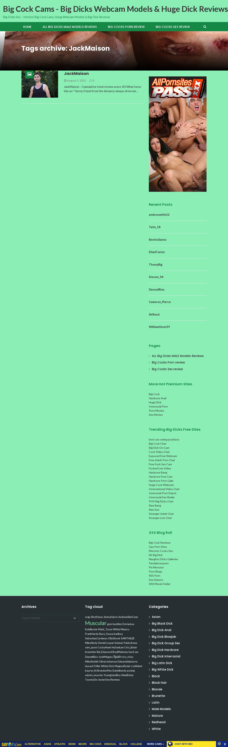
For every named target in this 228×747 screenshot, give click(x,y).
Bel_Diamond (104, 651)
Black (156, 676)
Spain (117, 656)
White (116, 629)
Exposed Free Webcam (163, 456)
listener (119, 642)
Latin (155, 702)
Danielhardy (119, 670)
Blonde (157, 689)
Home (27, 27)
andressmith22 (159, 214)
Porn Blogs (155, 571)
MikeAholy (91, 642)
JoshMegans (105, 656)
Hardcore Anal (157, 398)
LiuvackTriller (92, 666)
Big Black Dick (162, 623)
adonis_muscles (94, 675)
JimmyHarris (110, 617)
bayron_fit (91, 670)
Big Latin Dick (162, 663)
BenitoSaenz (158, 239)
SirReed (154, 314)
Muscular (96, 623)
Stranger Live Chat (160, 517)
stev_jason (91, 647)
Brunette (158, 696)
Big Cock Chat (157, 443)
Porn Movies (156, 410)
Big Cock (154, 394)
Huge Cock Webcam (161, 484)
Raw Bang (155, 505)
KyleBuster (91, 629)
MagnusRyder (123, 666)
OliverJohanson (108, 661)
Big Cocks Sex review (173, 27)
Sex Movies (156, 414)
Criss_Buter (130, 647)
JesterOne (104, 679)
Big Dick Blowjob (164, 637)
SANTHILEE (127, 638)
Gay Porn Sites (158, 546)
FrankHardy (92, 633)
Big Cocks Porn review (126, 27)
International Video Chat (164, 489)
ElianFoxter (157, 252)
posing (131, 670)
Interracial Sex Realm (162, 497)
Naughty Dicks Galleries (163, 559)
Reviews (115, 679)
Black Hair (159, 683)
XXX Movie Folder (160, 583)
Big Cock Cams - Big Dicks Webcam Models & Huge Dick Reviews (115, 9)
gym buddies (114, 624)
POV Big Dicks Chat (161, 501)
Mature (157, 716)
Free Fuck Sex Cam (160, 464)
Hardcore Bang (158, 472)
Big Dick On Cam (159, 447)
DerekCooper (106, 642)
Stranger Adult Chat (161, 513)
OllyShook (114, 638)
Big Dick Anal (161, 630)
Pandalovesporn (159, 563)
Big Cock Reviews (160, 542)
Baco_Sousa (106, 633)
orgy (87, 617)
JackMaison (76, 73)
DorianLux (128, 624)
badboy (118, 633)
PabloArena (130, 642)
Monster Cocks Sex (161, 550)
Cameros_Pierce (160, 302)
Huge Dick (155, 402)
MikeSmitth (91, 661)
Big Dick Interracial (166, 656)
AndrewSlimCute (128, 617)
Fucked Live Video (160, 468)
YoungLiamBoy (112, 675)
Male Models (161, 709)
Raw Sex (154, 509)
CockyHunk (104, 647)
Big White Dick (162, 669)
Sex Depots (156, 579)
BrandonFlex (104, 670)
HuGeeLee (117, 647)
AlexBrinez (127, 675)
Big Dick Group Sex (166, 643)
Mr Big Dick (156, 555)
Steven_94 (156, 277)
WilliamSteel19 (159, 327)
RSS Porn (154, 575)
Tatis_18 (154, 227)
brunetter (90, 651)
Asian (156, 617)
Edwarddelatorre (127, 661)
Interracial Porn (158, 406)
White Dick (107, 666)
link (224, 685)
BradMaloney (120, 651)
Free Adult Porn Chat (162, 460)
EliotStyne (97, 617)
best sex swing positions (164, 439)
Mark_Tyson (105, 629)
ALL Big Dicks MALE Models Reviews (70, 27)
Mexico (125, 629)
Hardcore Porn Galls (161, 480)
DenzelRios (156, 289)
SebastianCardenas (96, 638)
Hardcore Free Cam (160, 476)
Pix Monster (156, 567)
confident (136, 666)
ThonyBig (155, 264)
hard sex (133, 651)
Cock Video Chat (159, 451)
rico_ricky (127, 656)
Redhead (159, 722)
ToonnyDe (91, 679)
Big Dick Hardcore (165, 650)
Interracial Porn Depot (162, 493)
